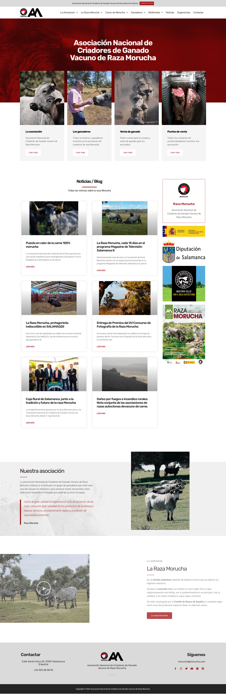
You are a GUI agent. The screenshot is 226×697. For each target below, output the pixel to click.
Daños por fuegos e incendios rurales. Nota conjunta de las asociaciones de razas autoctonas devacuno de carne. (122, 405)
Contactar (198, 12)
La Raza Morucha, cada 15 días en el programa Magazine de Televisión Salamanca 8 (121, 248)
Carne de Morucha (116, 12)
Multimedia (155, 12)
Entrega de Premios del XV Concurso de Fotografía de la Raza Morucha (124, 327)
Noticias (170, 12)
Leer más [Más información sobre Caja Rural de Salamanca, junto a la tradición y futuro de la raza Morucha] (30, 426)
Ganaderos (138, 12)
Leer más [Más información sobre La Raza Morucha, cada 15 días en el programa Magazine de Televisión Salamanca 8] (101, 273)
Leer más (33, 153)
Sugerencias (183, 12)
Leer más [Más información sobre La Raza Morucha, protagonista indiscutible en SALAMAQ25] (30, 349)
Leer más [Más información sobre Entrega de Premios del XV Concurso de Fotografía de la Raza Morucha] (101, 349)
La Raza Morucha (91, 12)
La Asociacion (69, 12)
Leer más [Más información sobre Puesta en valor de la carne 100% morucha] (30, 269)
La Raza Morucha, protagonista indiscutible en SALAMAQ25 (47, 327)
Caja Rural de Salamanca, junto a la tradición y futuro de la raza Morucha (51, 403)
